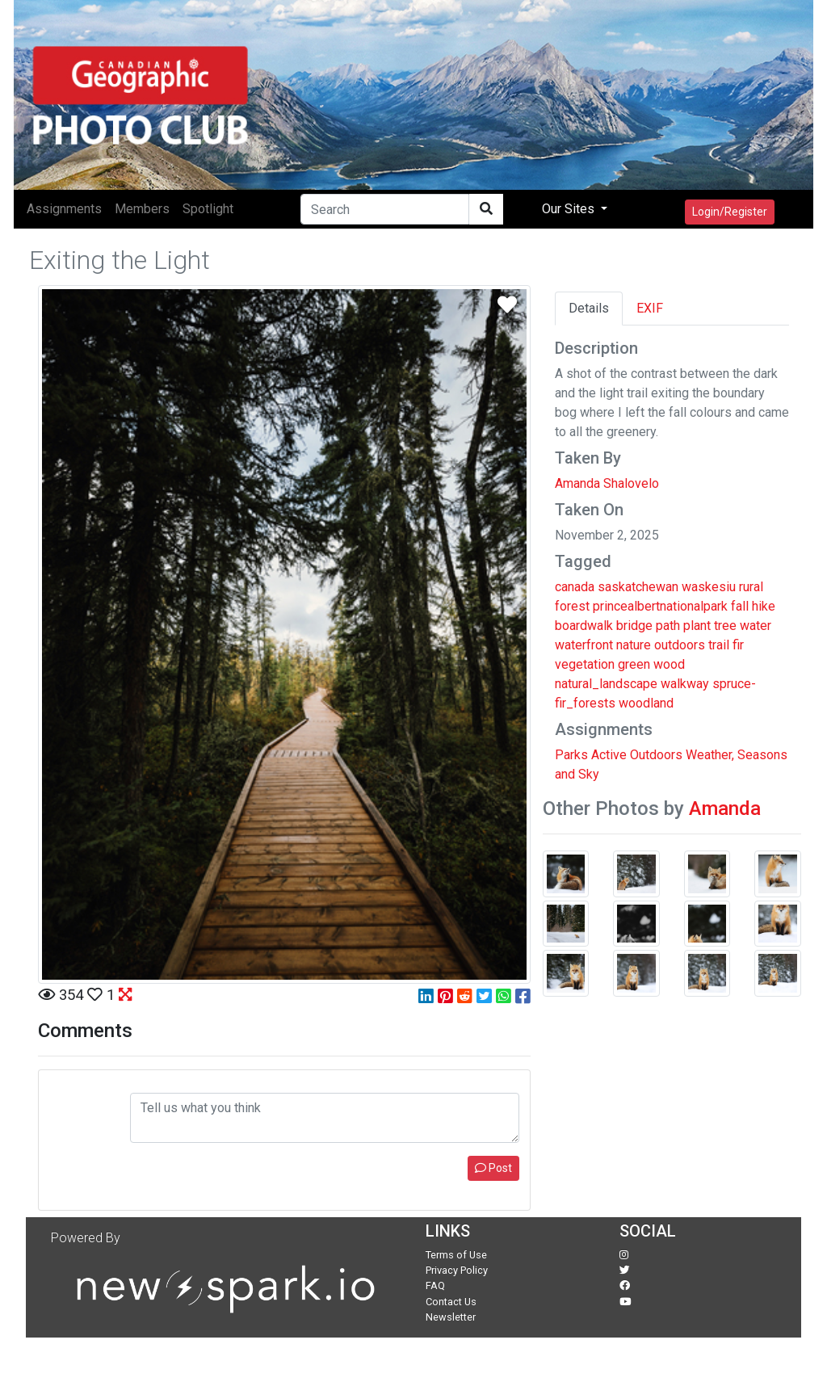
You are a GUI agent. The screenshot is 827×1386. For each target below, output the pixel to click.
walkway (685, 683)
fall (740, 606)
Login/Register (729, 211)
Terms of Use (456, 1255)
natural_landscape (606, 683)
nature (633, 645)
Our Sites (570, 208)
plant (697, 625)
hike (763, 606)
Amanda (725, 808)
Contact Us (451, 1302)
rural (751, 586)
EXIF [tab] (649, 308)
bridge (634, 625)
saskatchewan (638, 586)
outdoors (679, 645)
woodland (646, 703)
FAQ (435, 1285)
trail (718, 645)
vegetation (585, 664)
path (668, 625)
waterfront (584, 645)
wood (669, 664)
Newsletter (451, 1317)
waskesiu (709, 586)
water (755, 625)
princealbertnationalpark (660, 606)
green (634, 664)
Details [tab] (589, 308)
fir (738, 645)
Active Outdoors (636, 754)
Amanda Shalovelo (607, 483)
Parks (571, 754)
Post (493, 1167)
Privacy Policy (457, 1270)
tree (725, 625)
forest (572, 606)
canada (574, 586)
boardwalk (584, 625)
